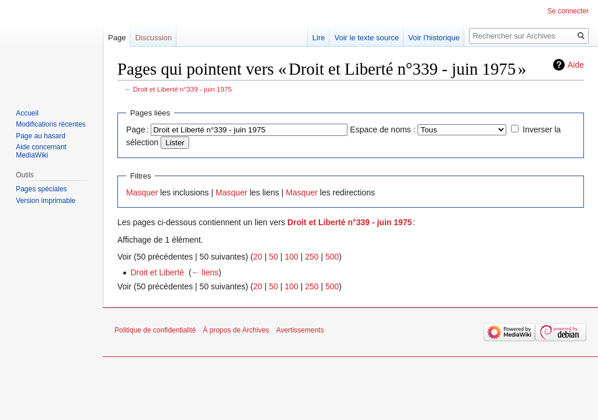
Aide (576, 64)
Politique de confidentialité (155, 330)
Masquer (142, 192)
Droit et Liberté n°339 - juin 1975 (182, 89)
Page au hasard (40, 136)
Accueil (27, 113)
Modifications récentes (50, 124)
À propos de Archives (236, 330)
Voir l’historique (434, 37)
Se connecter (568, 11)
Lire (318, 37)
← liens (205, 272)
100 (291, 256)
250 (311, 256)
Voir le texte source (366, 37)
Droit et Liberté (157, 272)
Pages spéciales (41, 189)
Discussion (153, 37)
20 (257, 256)
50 (273, 256)
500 (332, 256)
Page (117, 37)
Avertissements (300, 330)
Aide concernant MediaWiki (41, 151)
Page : (137, 129)
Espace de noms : (382, 129)
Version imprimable (45, 201)
